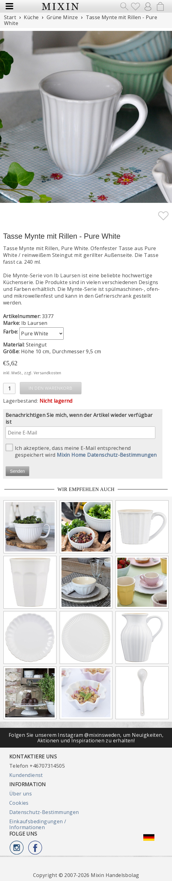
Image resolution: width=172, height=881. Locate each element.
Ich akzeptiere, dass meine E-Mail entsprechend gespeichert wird (81, 451)
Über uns (20, 793)
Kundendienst (26, 775)
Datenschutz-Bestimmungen (44, 812)
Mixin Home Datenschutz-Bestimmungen (107, 454)
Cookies (19, 802)
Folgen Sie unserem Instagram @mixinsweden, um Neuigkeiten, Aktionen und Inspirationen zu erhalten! (86, 738)
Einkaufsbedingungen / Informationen (37, 824)
